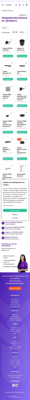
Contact (15, 341)
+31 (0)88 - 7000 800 (15, 320)
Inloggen (15, 358)
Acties (15, 367)
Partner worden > (15, 288)
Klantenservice (15, 343)
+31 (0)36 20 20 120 (15, 305)
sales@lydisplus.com (15, 306)
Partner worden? (15, 360)
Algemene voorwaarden (15, 346)
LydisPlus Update (15, 364)
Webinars (15, 365)
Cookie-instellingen (15, 377)
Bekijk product (8, 56)
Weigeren (15, 214)
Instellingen (15, 218)
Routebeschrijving (15, 348)
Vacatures (15, 345)
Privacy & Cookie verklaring (15, 375)
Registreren (15, 356)
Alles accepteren (15, 210)
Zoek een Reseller (15, 362)
